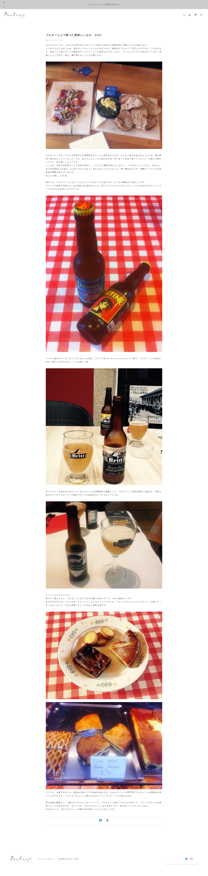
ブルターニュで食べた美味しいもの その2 (74, 35)
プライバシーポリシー (46, 859)
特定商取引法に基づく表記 (68, 859)
